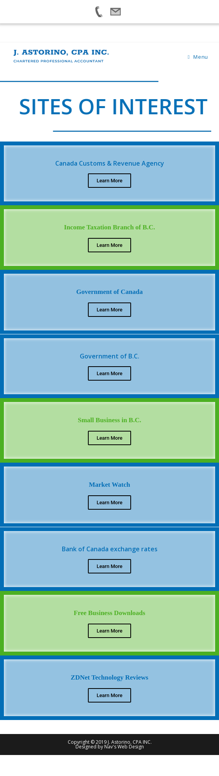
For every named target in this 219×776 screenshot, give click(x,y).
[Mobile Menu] (197, 56)
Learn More (109, 181)
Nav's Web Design (124, 746)
